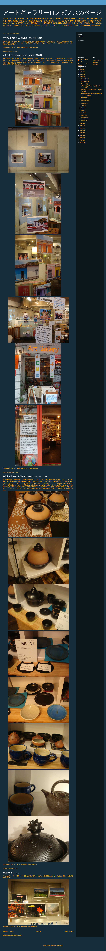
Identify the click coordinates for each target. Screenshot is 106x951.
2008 (81, 142)
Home (38, 931)
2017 (81, 77)
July (82, 105)
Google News (97, 60)
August (83, 103)
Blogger (60, 945)
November (84, 81)
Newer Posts (8, 931)
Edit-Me (95, 62)
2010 (81, 137)
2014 (81, 128)
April (82, 113)
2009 (81, 140)
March (83, 115)
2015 (81, 125)
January (83, 120)
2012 (81, 133)
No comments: (33, 47)
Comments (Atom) (16, 935)
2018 (81, 74)
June (83, 108)
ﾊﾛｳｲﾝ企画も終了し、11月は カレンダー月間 (22, 38)
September (84, 100)
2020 (81, 69)
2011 (81, 135)
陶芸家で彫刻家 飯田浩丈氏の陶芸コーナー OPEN (25, 476)
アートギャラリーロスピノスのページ (52, 12)
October (83, 84)
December (84, 79)
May (82, 110)
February (84, 117)
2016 (81, 123)
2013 (81, 130)
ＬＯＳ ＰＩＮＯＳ (84, 60)
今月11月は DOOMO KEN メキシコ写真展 (22, 55)
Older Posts (69, 931)
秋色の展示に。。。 (11, 873)
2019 (81, 72)
